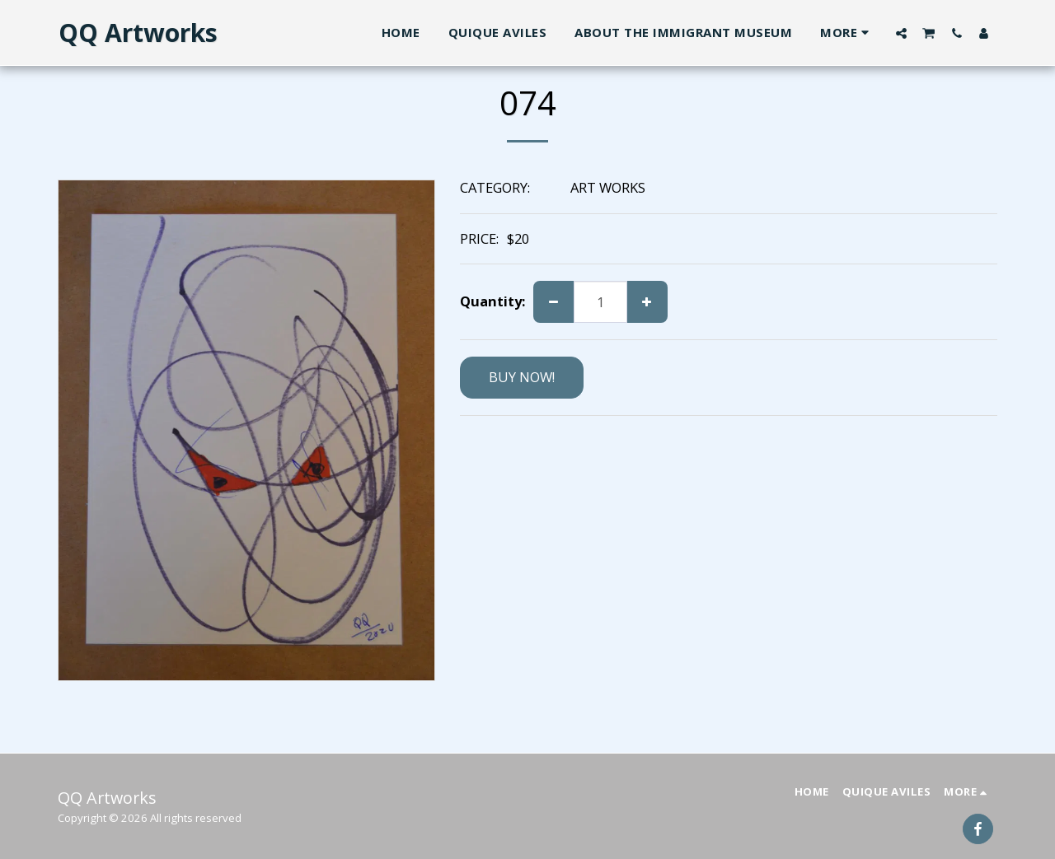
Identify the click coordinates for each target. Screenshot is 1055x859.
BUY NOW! (522, 376)
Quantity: (492, 301)
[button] (901, 33)
